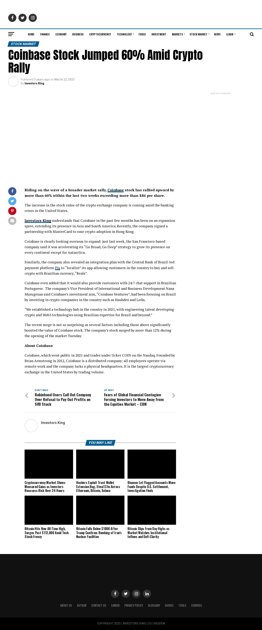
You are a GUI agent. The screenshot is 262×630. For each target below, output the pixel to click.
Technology (124, 34)
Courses (196, 605)
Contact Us (98, 605)
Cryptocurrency (100, 34)
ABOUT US (66, 605)
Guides (169, 605)
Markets (177, 34)
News (217, 34)
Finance (45, 34)
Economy (61, 34)
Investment (158, 34)
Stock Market (198, 34)
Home (31, 34)
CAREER (115, 605)
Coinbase (115, 190)
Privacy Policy (133, 605)
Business (78, 34)
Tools (182, 605)
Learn (229, 34)
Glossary (154, 605)
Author (81, 605)
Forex (142, 34)
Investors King (34, 83)
